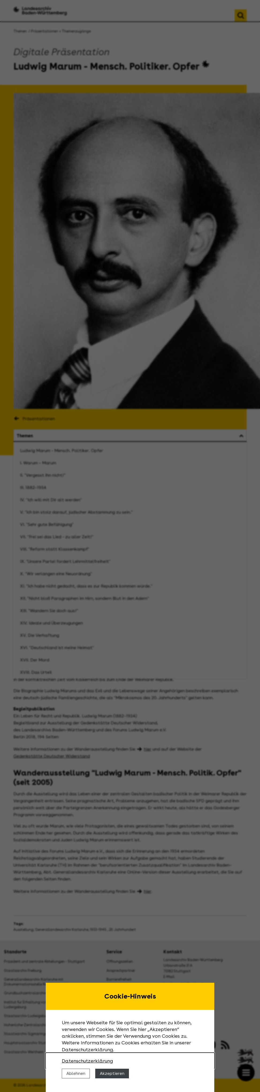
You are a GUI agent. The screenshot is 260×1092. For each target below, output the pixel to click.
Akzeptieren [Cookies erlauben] (112, 1073)
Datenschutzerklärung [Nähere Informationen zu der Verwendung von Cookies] (87, 1061)
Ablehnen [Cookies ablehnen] (75, 1073)
